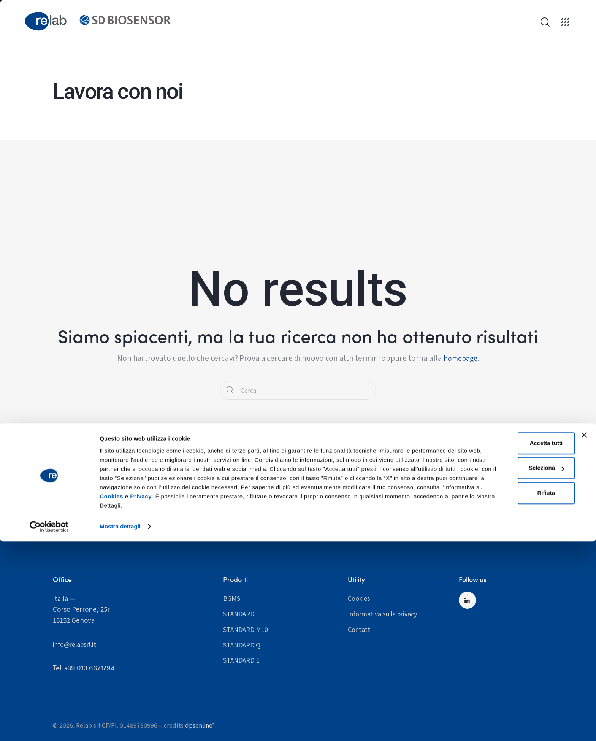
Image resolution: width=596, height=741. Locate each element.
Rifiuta (511, 684)
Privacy (110, 696)
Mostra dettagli (120, 726)
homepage (460, 357)
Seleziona (511, 659)
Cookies (414, 687)
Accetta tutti (511, 634)
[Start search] (230, 390)
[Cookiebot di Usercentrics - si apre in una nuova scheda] (49, 726)
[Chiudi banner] (584, 626)
